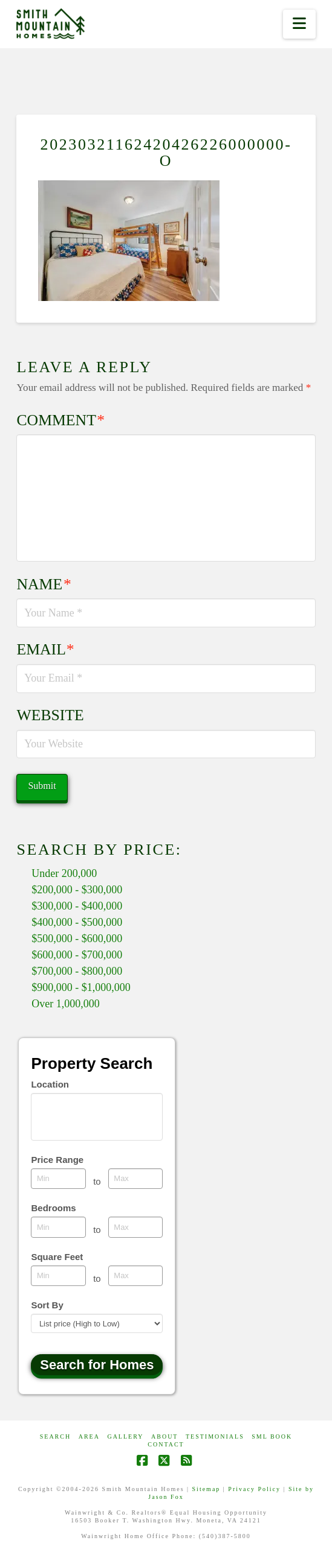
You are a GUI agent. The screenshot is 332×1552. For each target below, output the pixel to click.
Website (49, 715)
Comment (60, 420)
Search (55, 1436)
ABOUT (164, 1436)
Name (43, 584)
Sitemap (206, 1489)
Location (50, 1084)
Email (45, 649)
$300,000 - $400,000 (76, 906)
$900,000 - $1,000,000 (81, 987)
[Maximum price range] (135, 1178)
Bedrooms (53, 1208)
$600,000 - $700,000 (76, 955)
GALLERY (125, 1436)
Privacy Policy (254, 1489)
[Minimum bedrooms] (58, 1227)
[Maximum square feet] (135, 1275)
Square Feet (57, 1257)
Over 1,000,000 (65, 1004)
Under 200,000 (64, 873)
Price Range (57, 1159)
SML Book (272, 1436)
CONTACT (166, 1444)
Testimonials (215, 1436)
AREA (89, 1436)
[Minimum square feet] (58, 1275)
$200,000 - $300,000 (76, 890)
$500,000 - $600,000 (76, 939)
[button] (299, 24)
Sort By (47, 1305)
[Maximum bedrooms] (135, 1227)
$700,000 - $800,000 (76, 971)
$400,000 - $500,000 (76, 922)
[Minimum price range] (58, 1178)
